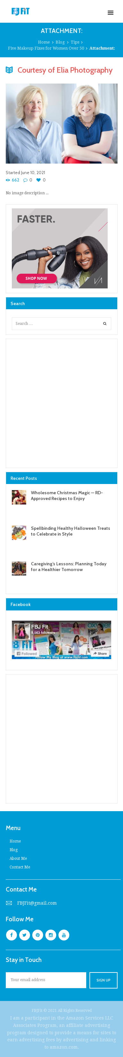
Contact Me (20, 867)
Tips (75, 42)
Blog (60, 42)
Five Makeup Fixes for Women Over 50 (46, 48)
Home (44, 42)
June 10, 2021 (33, 172)
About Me (18, 858)
